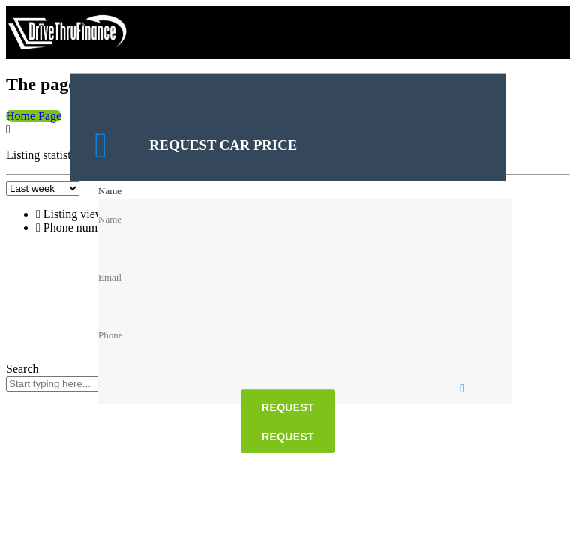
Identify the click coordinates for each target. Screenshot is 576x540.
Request (288, 408)
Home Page (34, 116)
